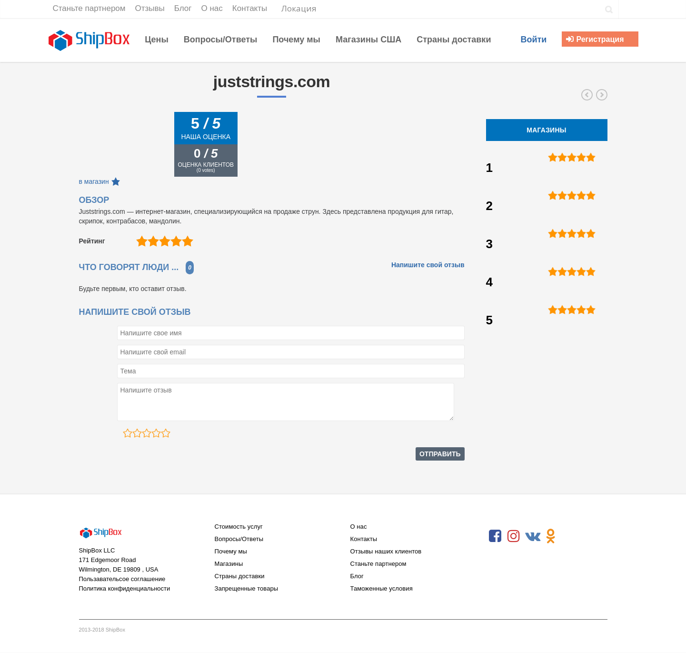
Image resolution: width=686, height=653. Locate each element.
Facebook (495, 536)
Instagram (513, 536)
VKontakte (532, 536)
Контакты (364, 538)
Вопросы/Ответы (239, 538)
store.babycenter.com (601, 94)
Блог (357, 576)
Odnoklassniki (550, 536)
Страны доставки (240, 576)
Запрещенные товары (246, 588)
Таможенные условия (381, 588)
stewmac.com (587, 94)
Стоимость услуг (239, 526)
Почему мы (231, 551)
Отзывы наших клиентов (386, 551)
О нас (358, 526)
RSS (569, 536)
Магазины (229, 563)
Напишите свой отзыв (428, 265)
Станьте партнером (378, 563)
